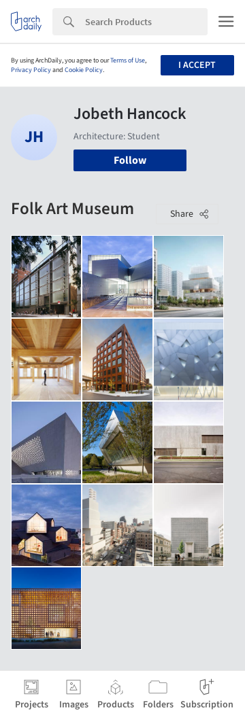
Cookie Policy (84, 70)
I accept (197, 65)
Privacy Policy (31, 70)
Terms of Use (127, 60)
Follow (130, 160)
